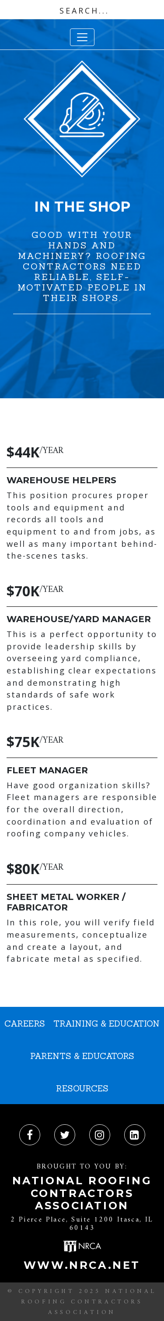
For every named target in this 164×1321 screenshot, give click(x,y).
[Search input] (84, 10)
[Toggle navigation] (82, 37)
